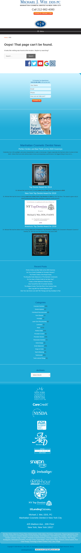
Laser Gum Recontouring (39, 321)
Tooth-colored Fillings (39, 358)
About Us (15, 534)
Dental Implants (39, 309)
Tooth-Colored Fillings (52, 539)
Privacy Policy (23, 534)
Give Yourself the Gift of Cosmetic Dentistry (40, 284)
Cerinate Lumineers (10, 538)
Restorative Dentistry (39, 340)
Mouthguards (7, 539)
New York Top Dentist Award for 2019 (40, 193)
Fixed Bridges (41, 539)
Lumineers (39, 324)
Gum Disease (39, 315)
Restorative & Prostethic (18, 539)
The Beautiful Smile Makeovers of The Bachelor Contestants (40, 277)
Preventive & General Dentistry (37, 538)
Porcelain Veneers (39, 337)
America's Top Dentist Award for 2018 (40, 226)
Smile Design (39, 343)
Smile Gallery (42, 534)
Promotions (50, 534)
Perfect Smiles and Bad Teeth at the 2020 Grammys (40, 149)
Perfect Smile (39, 330)
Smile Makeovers (39, 346)
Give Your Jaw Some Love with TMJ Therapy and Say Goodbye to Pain (40, 291)
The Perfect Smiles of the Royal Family (40, 274)
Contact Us (13, 536)
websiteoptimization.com (28, 550)
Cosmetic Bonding (34, 536)
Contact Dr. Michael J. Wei (43, 13)
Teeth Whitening (39, 352)
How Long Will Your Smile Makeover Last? (40, 288)
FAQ (50, 541)
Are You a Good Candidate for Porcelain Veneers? (40, 272)
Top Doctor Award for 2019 (40, 187)
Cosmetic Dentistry (39, 306)
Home (6, 37)
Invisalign (39, 318)
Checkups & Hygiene (52, 538)
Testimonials (39, 355)
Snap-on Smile (39, 349)
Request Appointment (68, 534)
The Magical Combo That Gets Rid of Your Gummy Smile (40, 286)
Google (58, 541)
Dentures (61, 539)
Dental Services (32, 534)
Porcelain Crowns (39, 334)
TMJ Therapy (72, 538)
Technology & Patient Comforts (39, 541)
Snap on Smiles (22, 538)
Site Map (5, 534)
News (38, 327)
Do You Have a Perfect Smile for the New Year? (40, 279)
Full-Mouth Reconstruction (39, 312)
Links (53, 541)
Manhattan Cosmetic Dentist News (40, 145)
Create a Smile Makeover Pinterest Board (40, 281)
